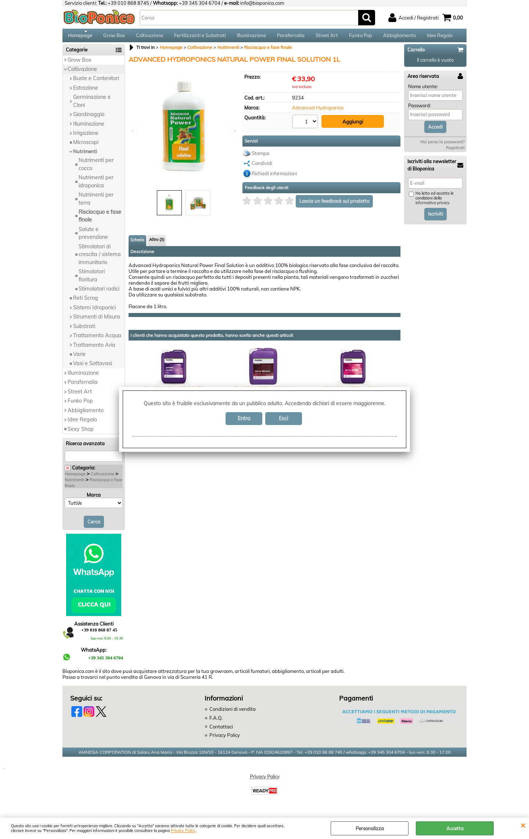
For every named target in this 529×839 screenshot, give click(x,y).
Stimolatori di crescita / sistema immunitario (100, 259)
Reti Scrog (85, 302)
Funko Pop (360, 37)
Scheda (137, 244)
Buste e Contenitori (96, 83)
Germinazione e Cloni (92, 105)
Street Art (327, 37)
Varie (79, 358)
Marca (94, 499)
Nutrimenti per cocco (96, 169)
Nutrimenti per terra (96, 203)
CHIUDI (523, 825)
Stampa (260, 156)
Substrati (84, 330)
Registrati (455, 152)
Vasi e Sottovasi (92, 368)
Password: (419, 110)
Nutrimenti (85, 156)
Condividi (262, 167)
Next (234, 131)
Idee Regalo (440, 37)
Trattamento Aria (94, 349)
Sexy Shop (81, 433)
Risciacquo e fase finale (100, 220)
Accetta (455, 828)
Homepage (80, 37)
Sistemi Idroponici (94, 312)
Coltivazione (149, 37)
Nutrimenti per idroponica (96, 186)
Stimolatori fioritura (92, 280)
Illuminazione (251, 37)
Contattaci (221, 731)
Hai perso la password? (442, 146)
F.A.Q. (216, 722)
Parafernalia (291, 37)
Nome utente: (423, 91)
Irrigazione (85, 137)
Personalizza (370, 828)
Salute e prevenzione (93, 237)
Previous (133, 131)
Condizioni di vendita (232, 714)
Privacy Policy (183, 830)
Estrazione (85, 92)
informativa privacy (432, 207)
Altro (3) (156, 244)
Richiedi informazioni (274, 177)
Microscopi (85, 147)
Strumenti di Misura (96, 321)
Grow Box (114, 37)
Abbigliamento (399, 37)
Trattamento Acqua (97, 339)
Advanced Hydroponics (317, 112)
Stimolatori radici (99, 293)
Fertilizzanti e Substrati (200, 37)
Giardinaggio (88, 118)
